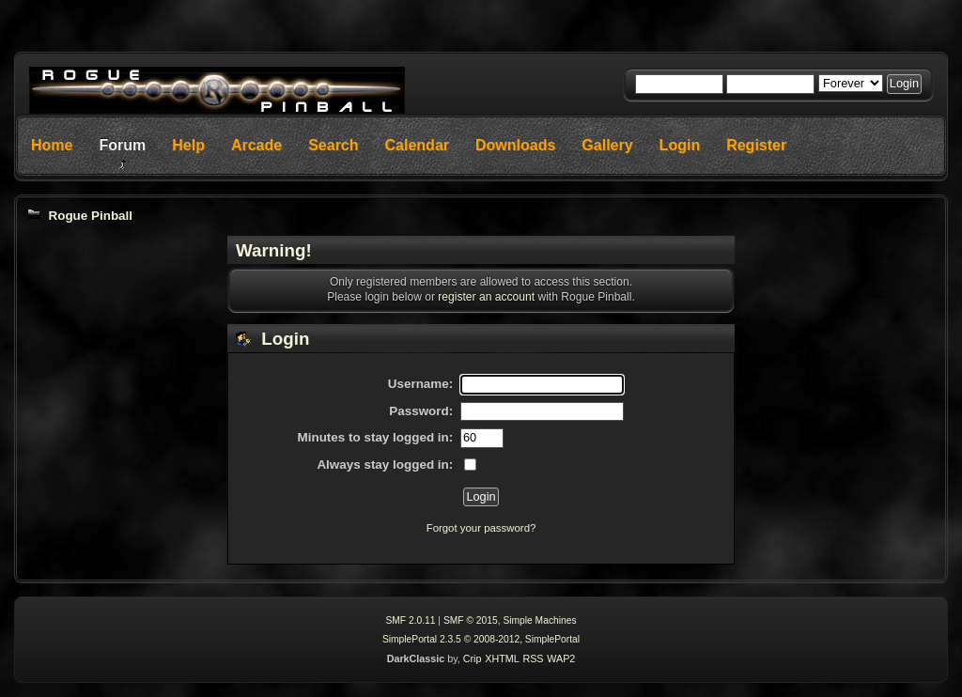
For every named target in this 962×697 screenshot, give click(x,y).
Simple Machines (539, 620)
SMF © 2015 (470, 620)
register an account (486, 296)
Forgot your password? (481, 528)
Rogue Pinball (90, 216)
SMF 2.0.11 (410, 620)
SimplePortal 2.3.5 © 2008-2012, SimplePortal (481, 639)
